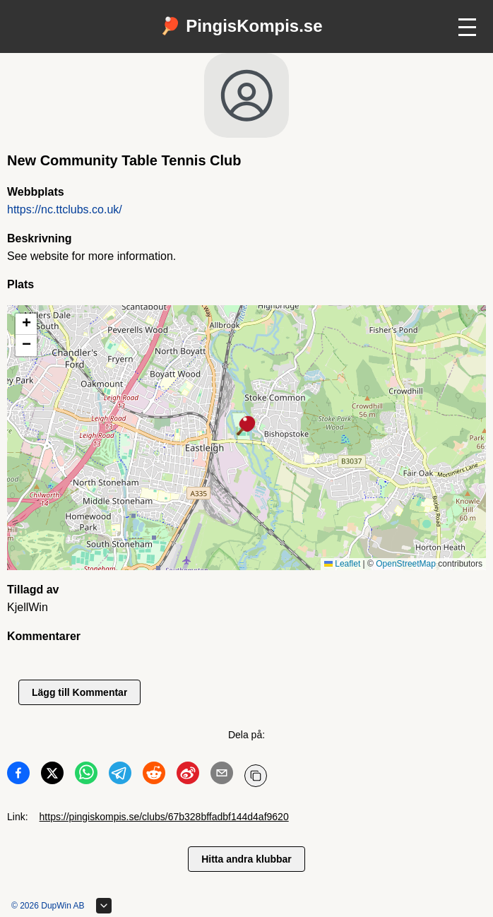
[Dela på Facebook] (18, 776)
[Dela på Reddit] (154, 776)
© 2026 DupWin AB (48, 906)
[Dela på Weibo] (188, 776)
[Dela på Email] (221, 776)
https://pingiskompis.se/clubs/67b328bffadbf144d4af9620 (164, 816)
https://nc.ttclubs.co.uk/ (64, 209)
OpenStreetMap (406, 564)
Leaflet (342, 564)
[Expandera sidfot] (104, 905)
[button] (246, 426)
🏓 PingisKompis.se (241, 25)
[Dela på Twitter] (52, 776)
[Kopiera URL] (255, 775)
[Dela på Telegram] (120, 776)
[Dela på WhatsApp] (86, 776)
